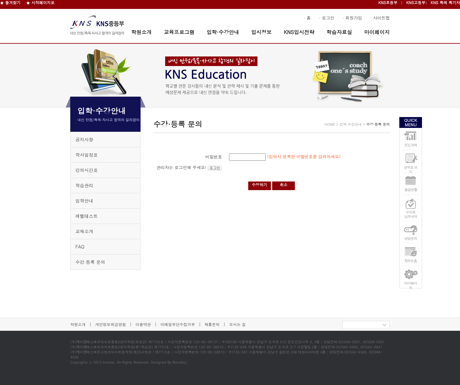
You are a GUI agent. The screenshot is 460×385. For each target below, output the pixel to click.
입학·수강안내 (223, 32)
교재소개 (84, 231)
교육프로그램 (179, 32)
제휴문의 (211, 324)
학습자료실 (339, 32)
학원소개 (141, 32)
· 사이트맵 (380, 18)
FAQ (79, 246)
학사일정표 (86, 155)
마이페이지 (377, 32)
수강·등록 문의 (90, 262)
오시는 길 (237, 324)
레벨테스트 (86, 216)
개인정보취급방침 (110, 324)
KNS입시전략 (299, 32)
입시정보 (261, 32)
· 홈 (307, 18)
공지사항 (84, 139)
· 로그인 (326, 18)
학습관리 (84, 185)
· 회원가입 (352, 18)
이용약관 (143, 324)
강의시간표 (86, 170)
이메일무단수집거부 (177, 324)
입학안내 (84, 200)
